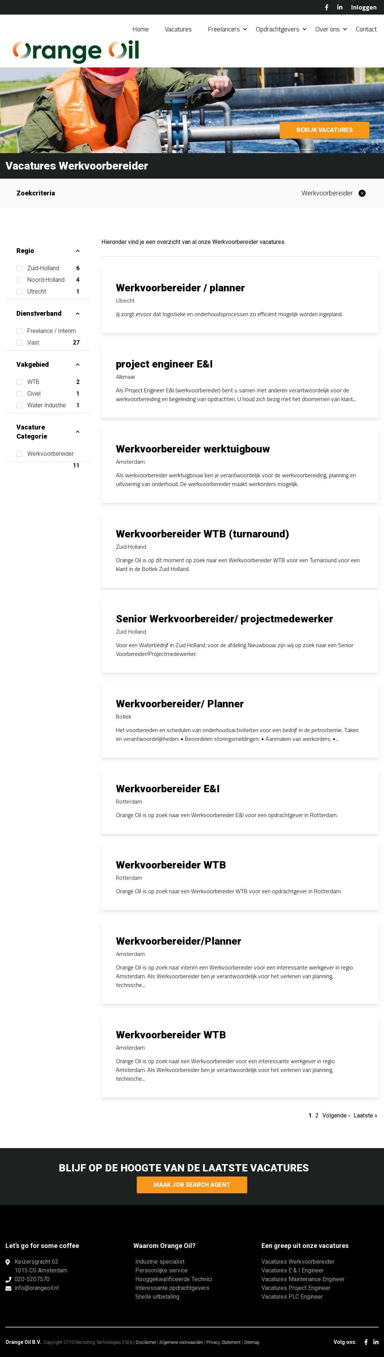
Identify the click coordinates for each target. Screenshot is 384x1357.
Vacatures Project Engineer (295, 1287)
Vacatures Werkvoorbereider (297, 1261)
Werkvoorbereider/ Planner (180, 704)
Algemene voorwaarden (181, 1342)
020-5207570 (32, 1279)
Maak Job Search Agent (192, 1184)
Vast (51, 343)
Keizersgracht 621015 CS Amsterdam (41, 1266)
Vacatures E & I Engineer (292, 1270)
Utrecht (53, 292)
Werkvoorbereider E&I (168, 789)
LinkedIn (339, 7)
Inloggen (364, 7)
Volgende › (336, 1115)
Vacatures (178, 29)
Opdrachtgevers (277, 29)
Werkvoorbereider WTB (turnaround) (202, 534)
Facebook (327, 7)
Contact (366, 29)
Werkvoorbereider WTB (171, 865)
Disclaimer (146, 1342)
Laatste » (365, 1115)
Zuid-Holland (53, 268)
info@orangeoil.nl (37, 1287)
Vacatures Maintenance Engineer (303, 1279)
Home (140, 29)
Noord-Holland (53, 280)
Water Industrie (53, 405)
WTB (53, 382)
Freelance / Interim (53, 332)
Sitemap (252, 1342)
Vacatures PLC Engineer (292, 1296)
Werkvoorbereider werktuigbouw (193, 449)
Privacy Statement (223, 1342)
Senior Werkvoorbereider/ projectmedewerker (224, 619)
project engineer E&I (164, 364)
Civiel (53, 394)
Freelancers (224, 29)
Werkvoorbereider (327, 193)
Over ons (327, 29)
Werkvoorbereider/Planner (178, 941)
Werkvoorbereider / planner (180, 288)
